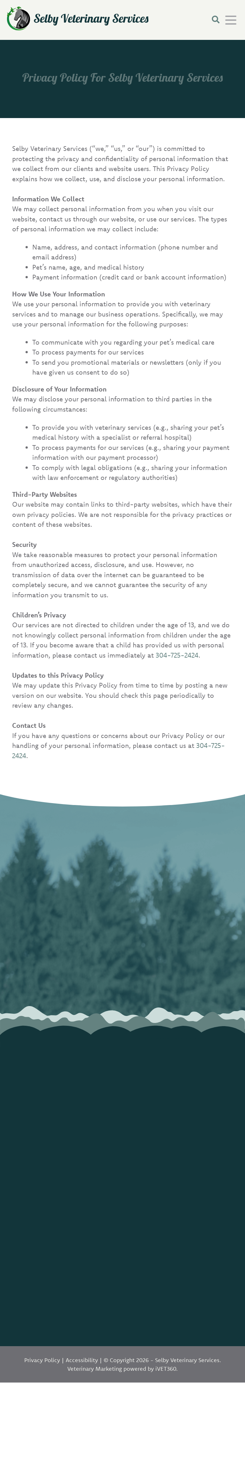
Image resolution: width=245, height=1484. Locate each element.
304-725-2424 (177, 655)
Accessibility (82, 1360)
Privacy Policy (42, 1360)
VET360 (165, 1368)
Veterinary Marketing (94, 1368)
